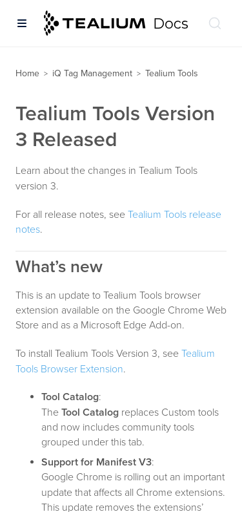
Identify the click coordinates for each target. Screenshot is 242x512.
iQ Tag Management (92, 73)
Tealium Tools (171, 73)
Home (27, 73)
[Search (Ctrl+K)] (215, 23)
